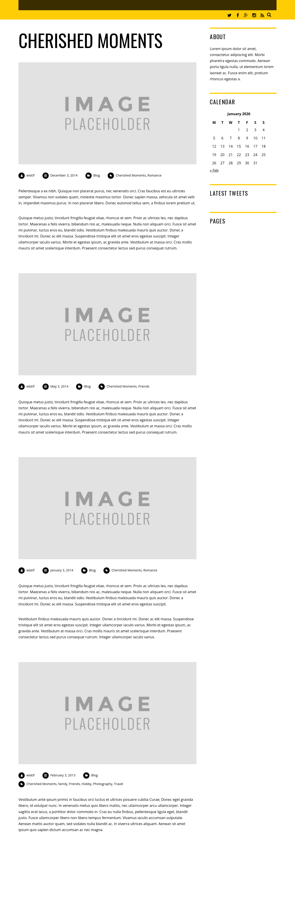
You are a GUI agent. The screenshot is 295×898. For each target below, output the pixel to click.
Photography (102, 784)
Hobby (86, 784)
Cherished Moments (131, 175)
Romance (155, 175)
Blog (96, 175)
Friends (144, 386)
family (62, 784)
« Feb (214, 170)
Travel (118, 784)
